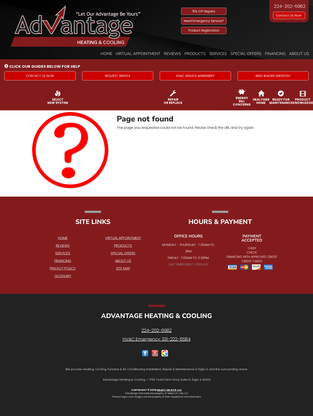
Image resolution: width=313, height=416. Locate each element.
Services (218, 53)
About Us (299, 53)
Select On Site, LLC (169, 390)
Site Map (123, 268)
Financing (275, 53)
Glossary (62, 275)
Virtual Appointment (138, 53)
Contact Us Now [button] (289, 15)
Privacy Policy (63, 268)
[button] (40, 75)
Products (195, 53)
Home (106, 53)
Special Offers (245, 53)
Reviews (172, 53)
